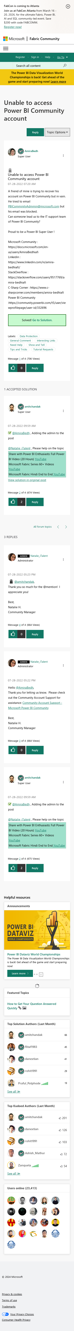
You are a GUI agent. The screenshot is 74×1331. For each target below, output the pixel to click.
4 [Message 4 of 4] (20, 624)
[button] (35, 132)
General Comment (20, 340)
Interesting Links (46, 340)
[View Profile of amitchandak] (32, 406)
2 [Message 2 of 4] (20, 492)
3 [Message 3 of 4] (20, 740)
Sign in (35, 57)
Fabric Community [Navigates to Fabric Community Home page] (44, 38)
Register (20, 57)
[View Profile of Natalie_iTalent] (39, 556)
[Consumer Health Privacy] (37, 1320)
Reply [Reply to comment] (35, 502)
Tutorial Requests (43, 349)
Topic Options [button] (56, 132)
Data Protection (28, 336)
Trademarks (9, 1306)
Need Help (16, 344)
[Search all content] (41, 65)
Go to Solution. (42, 320)
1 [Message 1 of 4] (20, 358)
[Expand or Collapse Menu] (5, 48)
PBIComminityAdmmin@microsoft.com (33, 206)
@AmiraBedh (21, 433)
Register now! (13, 27)
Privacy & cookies (12, 1294)
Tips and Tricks (18, 349)
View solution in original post (27, 480)
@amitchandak (24, 582)
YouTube (40, 459)
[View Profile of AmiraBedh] (31, 151)
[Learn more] (20, 973)
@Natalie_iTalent (19, 448)
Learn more (58, 81)
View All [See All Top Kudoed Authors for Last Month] (13, 1173)
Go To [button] (60, 57)
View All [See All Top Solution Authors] (13, 1091)
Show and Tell (37, 344)
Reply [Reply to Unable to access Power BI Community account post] (35, 368)
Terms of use (9, 1300)
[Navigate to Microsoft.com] (13, 38)
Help (47, 57)
